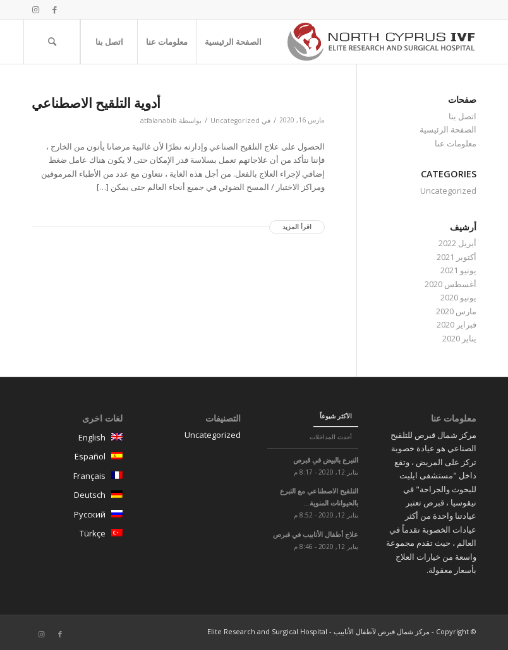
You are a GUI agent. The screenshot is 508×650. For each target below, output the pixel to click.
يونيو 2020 (458, 297)
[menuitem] (233, 42)
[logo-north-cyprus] (381, 42)
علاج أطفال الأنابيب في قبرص (315, 534)
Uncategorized (235, 120)
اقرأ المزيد (296, 227)
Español (77, 458)
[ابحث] (51, 42)
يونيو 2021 (458, 270)
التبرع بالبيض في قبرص (325, 459)
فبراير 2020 (456, 324)
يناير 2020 (459, 338)
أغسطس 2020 (450, 284)
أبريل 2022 (457, 243)
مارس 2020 (456, 311)
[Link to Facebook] (54, 9)
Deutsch (77, 496)
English (77, 439)
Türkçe (77, 535)
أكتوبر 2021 (456, 257)
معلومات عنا (455, 143)
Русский (77, 516)
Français (77, 478)
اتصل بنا (462, 116)
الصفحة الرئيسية (448, 129)
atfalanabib (158, 120)
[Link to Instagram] (35, 9)
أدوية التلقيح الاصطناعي (96, 103)
